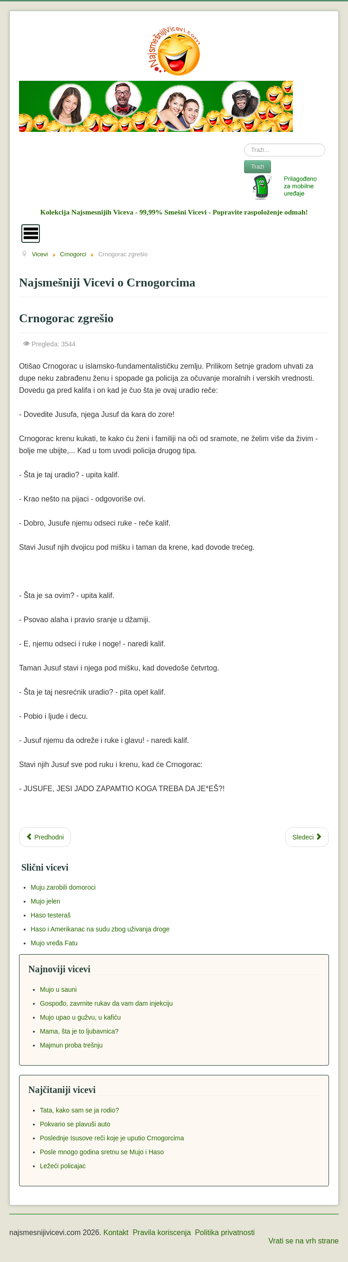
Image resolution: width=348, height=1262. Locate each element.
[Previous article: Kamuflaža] (45, 837)
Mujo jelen (45, 901)
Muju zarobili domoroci (63, 887)
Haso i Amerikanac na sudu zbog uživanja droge (100, 929)
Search (244, 143)
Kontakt (116, 1232)
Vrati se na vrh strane (304, 1241)
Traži (257, 166)
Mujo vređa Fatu (54, 943)
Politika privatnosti (225, 1232)
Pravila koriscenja (162, 1232)
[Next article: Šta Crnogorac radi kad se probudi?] (307, 837)
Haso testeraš (51, 915)
